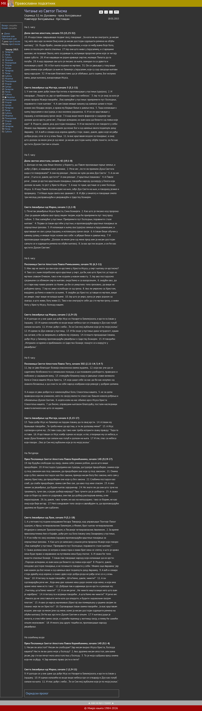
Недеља (9, 60)
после (17, 41)
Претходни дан (9, 38)
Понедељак (10, 62)
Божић (5, 28)
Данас (6, 33)
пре (11, 41)
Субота (8, 57)
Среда (8, 67)
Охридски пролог (37, 693)
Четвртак (9, 52)
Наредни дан (8, 36)
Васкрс (5, 25)
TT (116, 12)
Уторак (8, 65)
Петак (7, 54)
